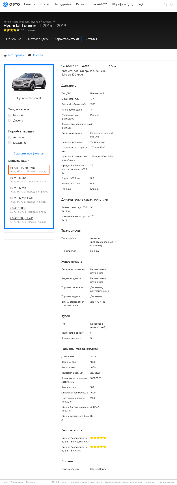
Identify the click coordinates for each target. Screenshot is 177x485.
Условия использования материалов (123, 482)
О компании (17, 482)
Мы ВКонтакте (59, 482)
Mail (6, 482)
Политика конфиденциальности (86, 482)
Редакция (150, 482)
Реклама (30, 482)
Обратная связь (166, 482)
